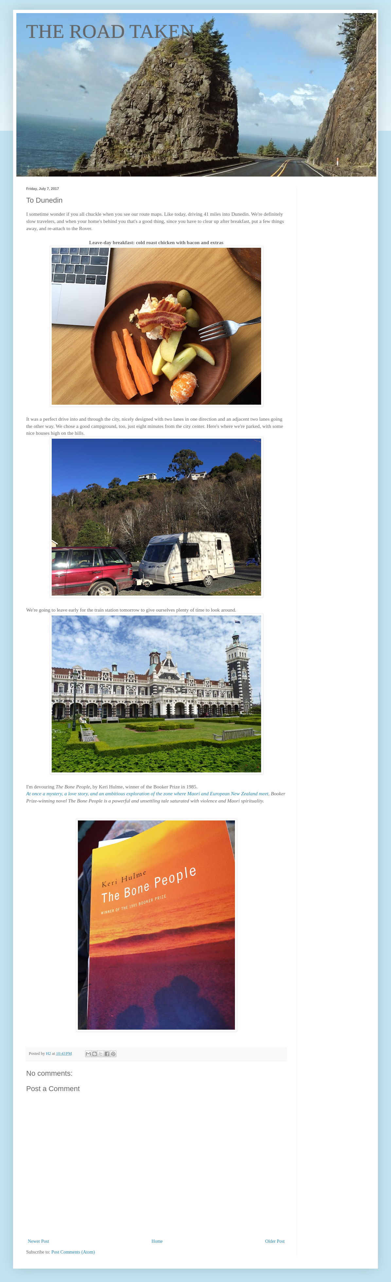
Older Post (275, 1241)
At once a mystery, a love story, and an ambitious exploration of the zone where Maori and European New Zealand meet (147, 793)
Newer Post (38, 1241)
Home (157, 1241)
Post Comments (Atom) (73, 1252)
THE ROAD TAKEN (110, 31)
